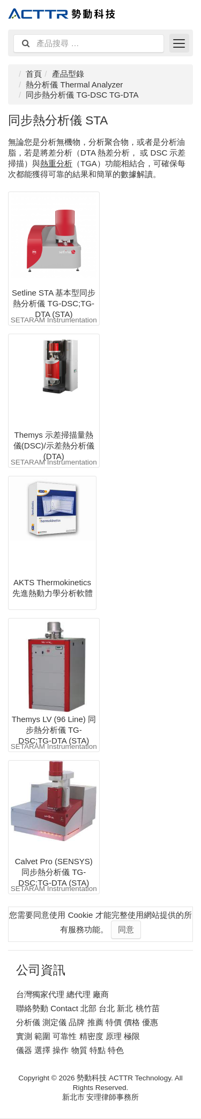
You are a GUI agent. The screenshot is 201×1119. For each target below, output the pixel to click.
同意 (126, 929)
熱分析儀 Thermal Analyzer (74, 84)
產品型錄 (68, 73)
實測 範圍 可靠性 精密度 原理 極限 (78, 1036)
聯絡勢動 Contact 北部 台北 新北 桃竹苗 (88, 1008)
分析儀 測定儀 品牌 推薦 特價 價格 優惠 (87, 1022)
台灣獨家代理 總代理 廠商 (62, 994)
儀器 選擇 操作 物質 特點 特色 (70, 1050)
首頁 (34, 73)
